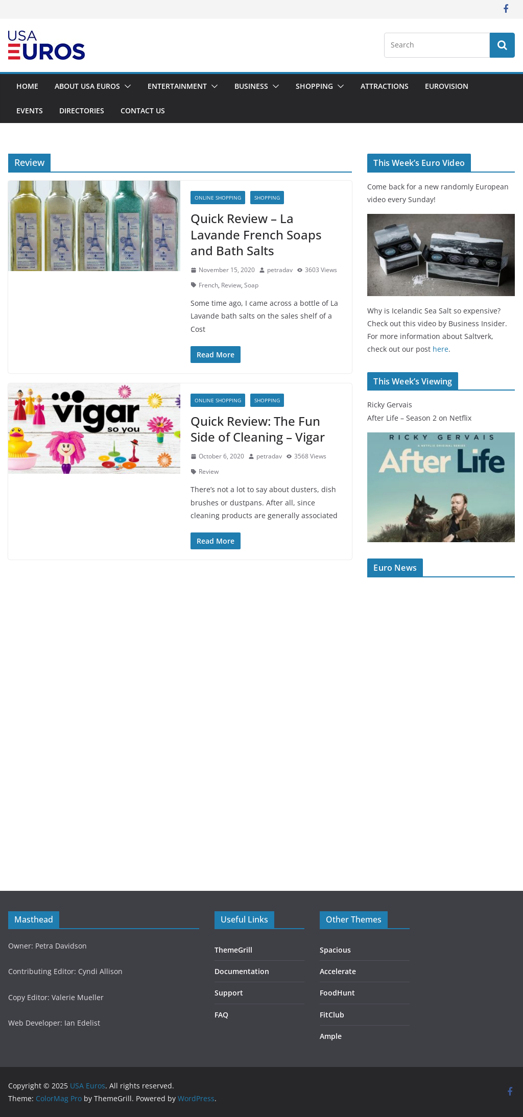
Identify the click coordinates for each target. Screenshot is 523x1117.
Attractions (385, 86)
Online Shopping (218, 197)
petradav (280, 269)
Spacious (335, 950)
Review (231, 285)
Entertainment (177, 86)
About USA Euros (87, 86)
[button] (125, 86)
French (208, 285)
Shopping (314, 86)
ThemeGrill (233, 950)
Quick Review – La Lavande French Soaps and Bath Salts (256, 234)
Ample (331, 1036)
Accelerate (338, 971)
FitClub (332, 1014)
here (440, 349)
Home (27, 86)
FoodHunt (337, 993)
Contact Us (143, 110)
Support (229, 993)
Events (29, 110)
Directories (81, 110)
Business (251, 86)
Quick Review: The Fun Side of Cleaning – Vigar (258, 428)
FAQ (221, 1014)
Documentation (242, 971)
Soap (251, 285)
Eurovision (446, 86)
